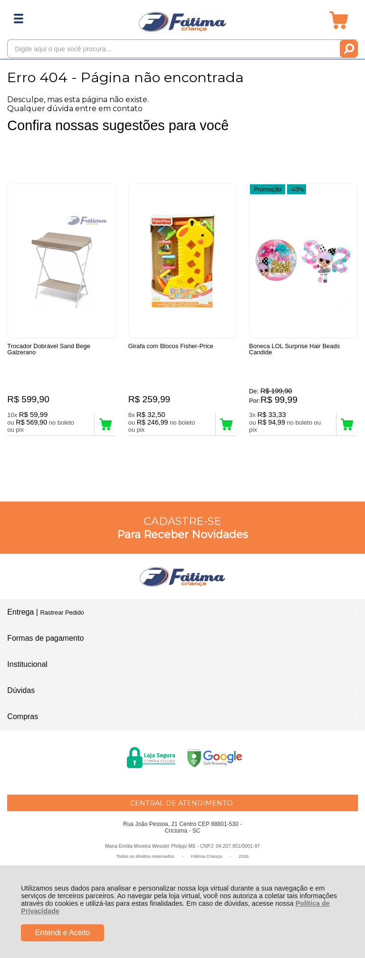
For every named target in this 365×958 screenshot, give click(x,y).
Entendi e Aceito (62, 933)
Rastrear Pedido (62, 612)
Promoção (267, 189)
